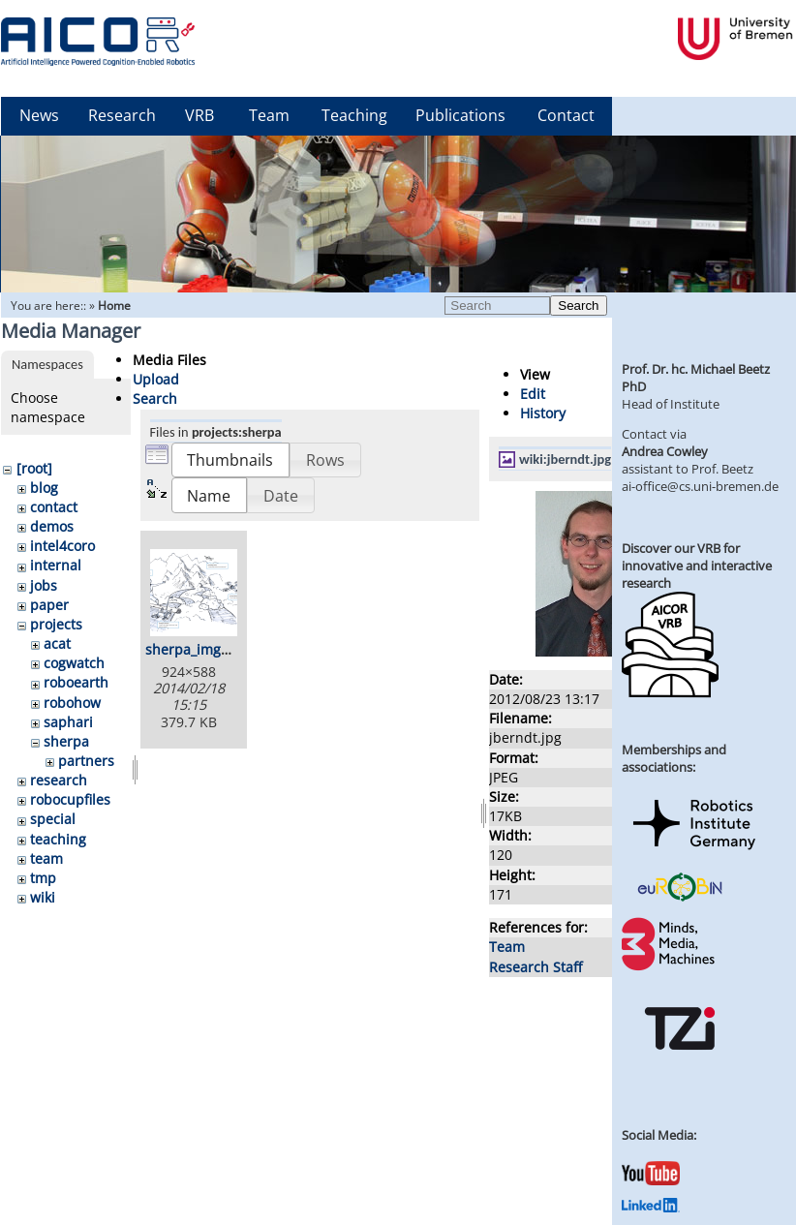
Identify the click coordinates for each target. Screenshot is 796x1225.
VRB (199, 115)
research (58, 780)
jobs (43, 585)
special (53, 819)
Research (122, 115)
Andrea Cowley (665, 451)
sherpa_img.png (197, 649)
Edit (532, 393)
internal (55, 565)
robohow (72, 702)
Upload (156, 379)
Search (578, 305)
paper (49, 605)
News (39, 115)
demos (52, 526)
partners (86, 760)
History (543, 413)
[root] (34, 468)
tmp (43, 878)
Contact (566, 115)
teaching (58, 839)
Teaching (354, 115)
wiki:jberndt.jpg (565, 459)
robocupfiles (70, 799)
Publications (460, 115)
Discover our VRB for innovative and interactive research (697, 565)
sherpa (66, 741)
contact (53, 507)
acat (57, 643)
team (46, 858)
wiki (42, 897)
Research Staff (535, 967)
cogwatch (74, 663)
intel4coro (62, 545)
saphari (68, 722)
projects (56, 624)
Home (114, 305)
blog (44, 487)
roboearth (76, 682)
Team (269, 115)
